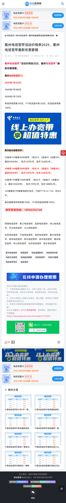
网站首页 (10, 35)
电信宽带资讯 (11, 262)
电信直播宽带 (37, 253)
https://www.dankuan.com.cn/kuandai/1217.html (28, 316)
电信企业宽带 (11, 257)
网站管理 (17, 477)
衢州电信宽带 (21, 35)
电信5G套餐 (53, 257)
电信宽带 (50, 63)
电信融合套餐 (26, 257)
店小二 (10, 56)
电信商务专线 (52, 253)
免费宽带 (24, 253)
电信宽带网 (31, 310)
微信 (33, 494)
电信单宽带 (14, 75)
